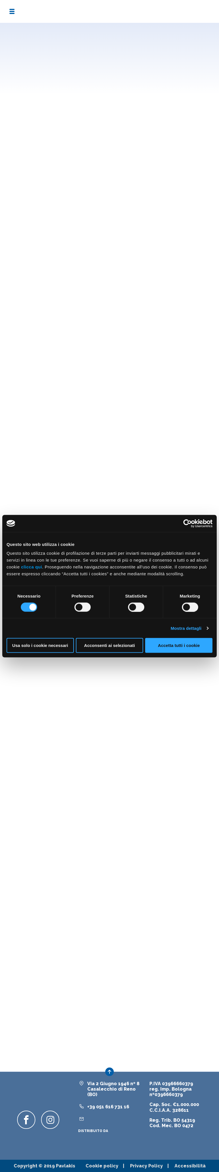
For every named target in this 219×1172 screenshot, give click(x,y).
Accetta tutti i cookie (179, 645)
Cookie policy (102, 1166)
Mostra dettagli (186, 628)
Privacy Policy (146, 1166)
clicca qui (31, 566)
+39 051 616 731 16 (108, 1106)
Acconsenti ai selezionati (109, 645)
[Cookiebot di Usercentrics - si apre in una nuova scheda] (187, 523)
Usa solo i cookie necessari (40, 645)
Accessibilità (190, 1166)
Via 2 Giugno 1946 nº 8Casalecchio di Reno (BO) (113, 1089)
